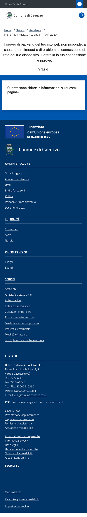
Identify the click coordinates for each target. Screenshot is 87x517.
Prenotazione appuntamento (22, 415)
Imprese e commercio (17, 329)
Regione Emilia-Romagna (16, 4)
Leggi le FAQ (12, 410)
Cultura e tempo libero (18, 311)
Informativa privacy (16, 440)
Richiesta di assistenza (18, 423)
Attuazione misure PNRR (19, 428)
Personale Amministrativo (20, 202)
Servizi (20, 30)
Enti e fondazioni (15, 190)
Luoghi (9, 262)
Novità (14, 219)
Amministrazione (17, 163)
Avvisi (8, 235)
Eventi (9, 267)
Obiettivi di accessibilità (19, 453)
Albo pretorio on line (17, 457)
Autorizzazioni (13, 300)
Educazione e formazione (19, 317)
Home (7, 30)
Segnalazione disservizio (19, 419)
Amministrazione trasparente (22, 436)
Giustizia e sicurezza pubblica (22, 323)
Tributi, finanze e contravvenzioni (24, 340)
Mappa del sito (13, 492)
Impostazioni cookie (17, 506)
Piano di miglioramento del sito (22, 499)
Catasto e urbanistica (17, 306)
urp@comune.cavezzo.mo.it (30, 395)
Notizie (9, 240)
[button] (81, 15)
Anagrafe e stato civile (18, 294)
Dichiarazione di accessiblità (21, 449)
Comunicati (11, 229)
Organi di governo (15, 173)
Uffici (8, 185)
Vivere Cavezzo (16, 252)
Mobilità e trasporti (16, 334)
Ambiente (35, 30)
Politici (9, 196)
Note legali (11, 445)
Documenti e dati (15, 207)
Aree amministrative (17, 179)
